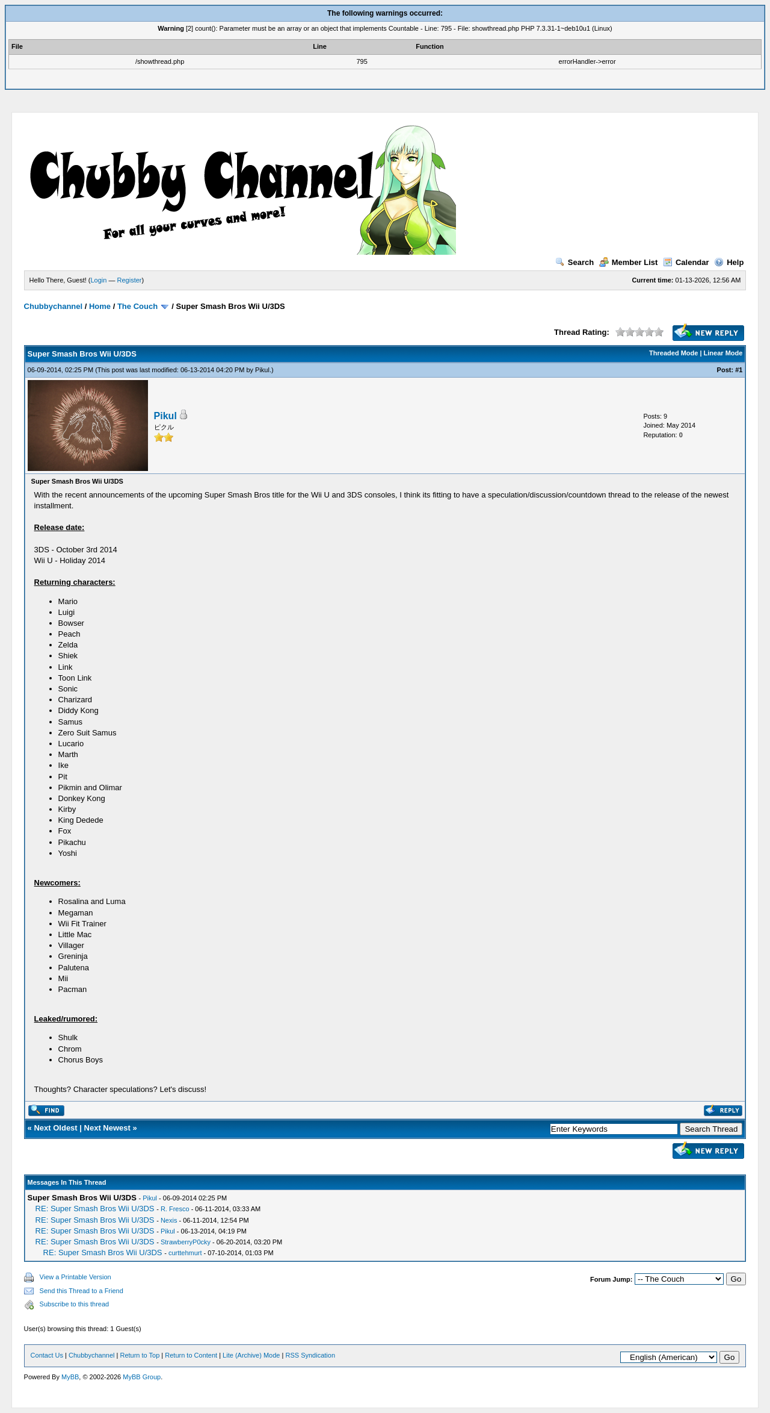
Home (100, 306)
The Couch (137, 306)
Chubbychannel (53, 306)
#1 (738, 369)
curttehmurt (185, 1252)
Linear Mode (723, 353)
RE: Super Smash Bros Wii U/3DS (95, 1208)
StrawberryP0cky (186, 1242)
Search (574, 262)
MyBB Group (142, 1376)
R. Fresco (175, 1208)
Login (99, 280)
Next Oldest (55, 1127)
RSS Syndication (310, 1355)
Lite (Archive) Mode (251, 1355)
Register (129, 280)
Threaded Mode (673, 353)
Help (729, 262)
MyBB (70, 1376)
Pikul (262, 369)
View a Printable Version (75, 1276)
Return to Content (191, 1355)
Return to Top (139, 1355)
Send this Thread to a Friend (81, 1290)
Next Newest (107, 1127)
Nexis (169, 1220)
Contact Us (47, 1355)
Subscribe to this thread (74, 1304)
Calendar (686, 262)
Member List (628, 262)
